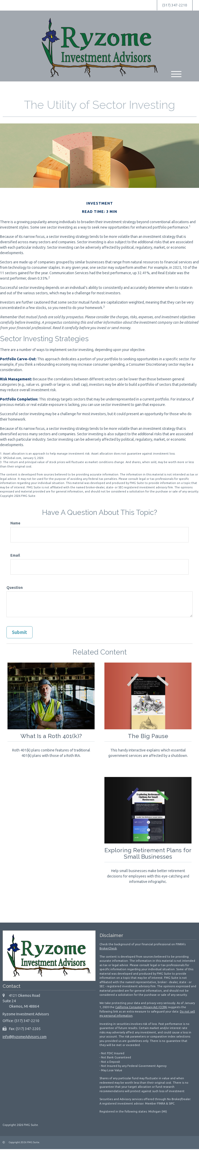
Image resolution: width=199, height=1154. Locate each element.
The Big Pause (148, 736)
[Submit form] (19, 632)
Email (15, 555)
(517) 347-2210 (174, 5)
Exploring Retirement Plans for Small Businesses (148, 853)
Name (15, 523)
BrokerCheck (108, 948)
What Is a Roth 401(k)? (51, 736)
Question (14, 588)
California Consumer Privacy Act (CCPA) (141, 1007)
